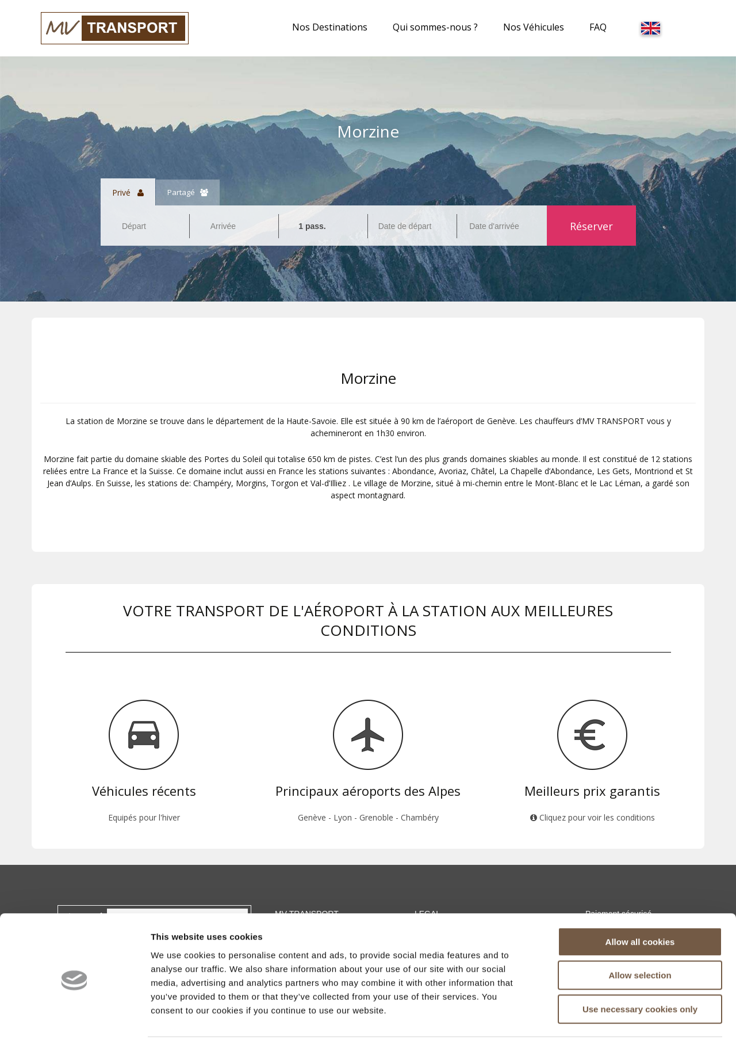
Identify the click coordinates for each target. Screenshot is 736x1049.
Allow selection (639, 942)
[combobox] (145, 226)
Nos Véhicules (533, 27)
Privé (128, 192)
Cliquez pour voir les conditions (592, 817)
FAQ (598, 27)
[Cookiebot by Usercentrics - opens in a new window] (74, 1026)
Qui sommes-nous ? (435, 27)
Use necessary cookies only (639, 976)
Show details (603, 1026)
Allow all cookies (640, 908)
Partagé (187, 192)
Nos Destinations (329, 27)
